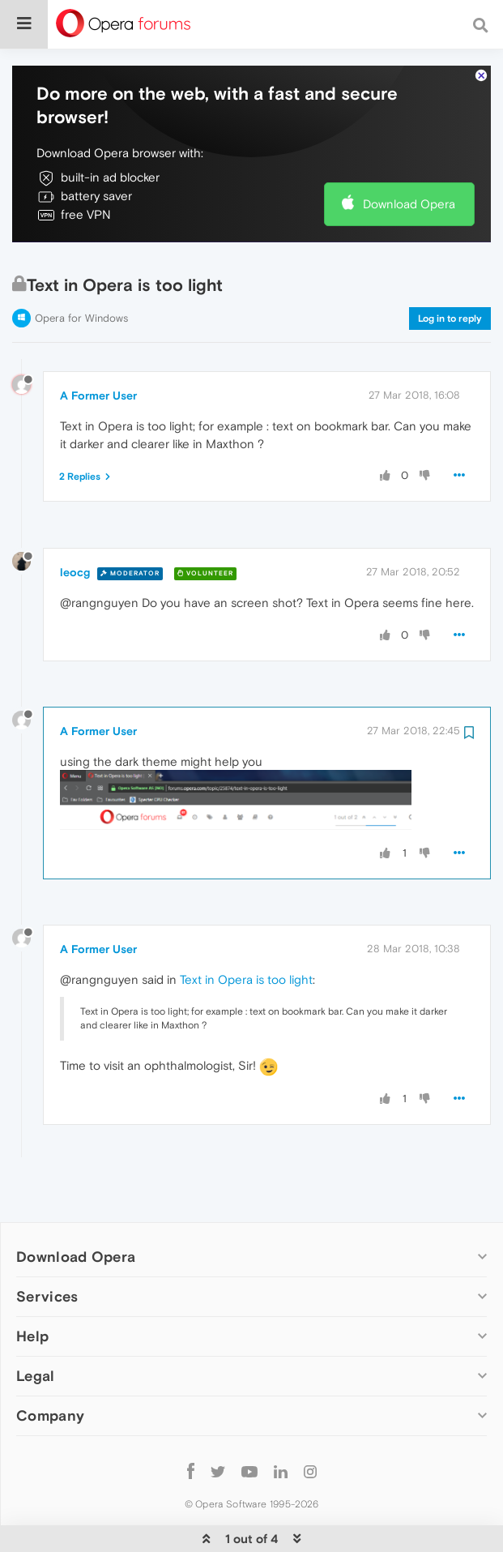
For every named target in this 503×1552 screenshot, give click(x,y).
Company (50, 1383)
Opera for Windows (81, 286)
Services (47, 1263)
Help (32, 1303)
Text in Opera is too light (246, 948)
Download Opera (409, 172)
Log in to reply (450, 286)
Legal (35, 1344)
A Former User (98, 363)
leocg (75, 540)
